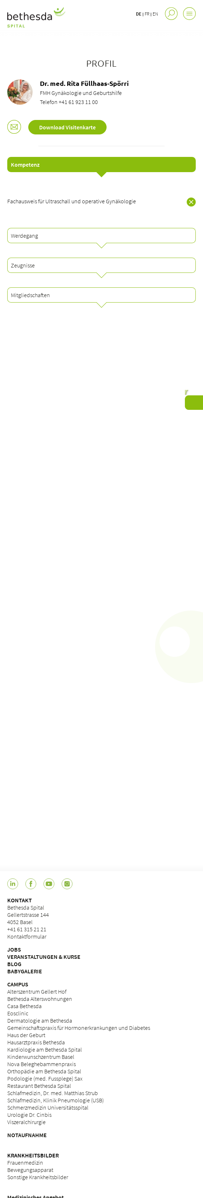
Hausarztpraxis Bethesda (36, 1042)
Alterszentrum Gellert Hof (36, 991)
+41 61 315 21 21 (26, 929)
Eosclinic (17, 1013)
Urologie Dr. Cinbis (29, 1114)
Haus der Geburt (26, 1035)
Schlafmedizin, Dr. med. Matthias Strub (52, 1093)
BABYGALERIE (24, 971)
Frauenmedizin (25, 1162)
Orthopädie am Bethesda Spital (44, 1071)
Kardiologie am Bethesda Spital (44, 1049)
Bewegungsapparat (30, 1169)
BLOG (14, 964)
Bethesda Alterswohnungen (39, 998)
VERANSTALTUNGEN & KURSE (43, 956)
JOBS (14, 949)
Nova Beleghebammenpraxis (41, 1064)
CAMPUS (17, 984)
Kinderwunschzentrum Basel (40, 1056)
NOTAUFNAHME (27, 1135)
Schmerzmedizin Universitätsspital (47, 1107)
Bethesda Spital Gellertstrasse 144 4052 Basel (28, 914)
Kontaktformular (26, 936)
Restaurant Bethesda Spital (39, 1085)
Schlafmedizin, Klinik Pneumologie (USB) (55, 1100)
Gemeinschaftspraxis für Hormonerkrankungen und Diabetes (78, 1027)
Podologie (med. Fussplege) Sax (45, 1078)
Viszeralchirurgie (26, 1122)
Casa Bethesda (24, 1006)
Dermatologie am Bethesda (39, 1020)
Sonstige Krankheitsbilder (37, 1177)
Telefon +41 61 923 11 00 (69, 101)
